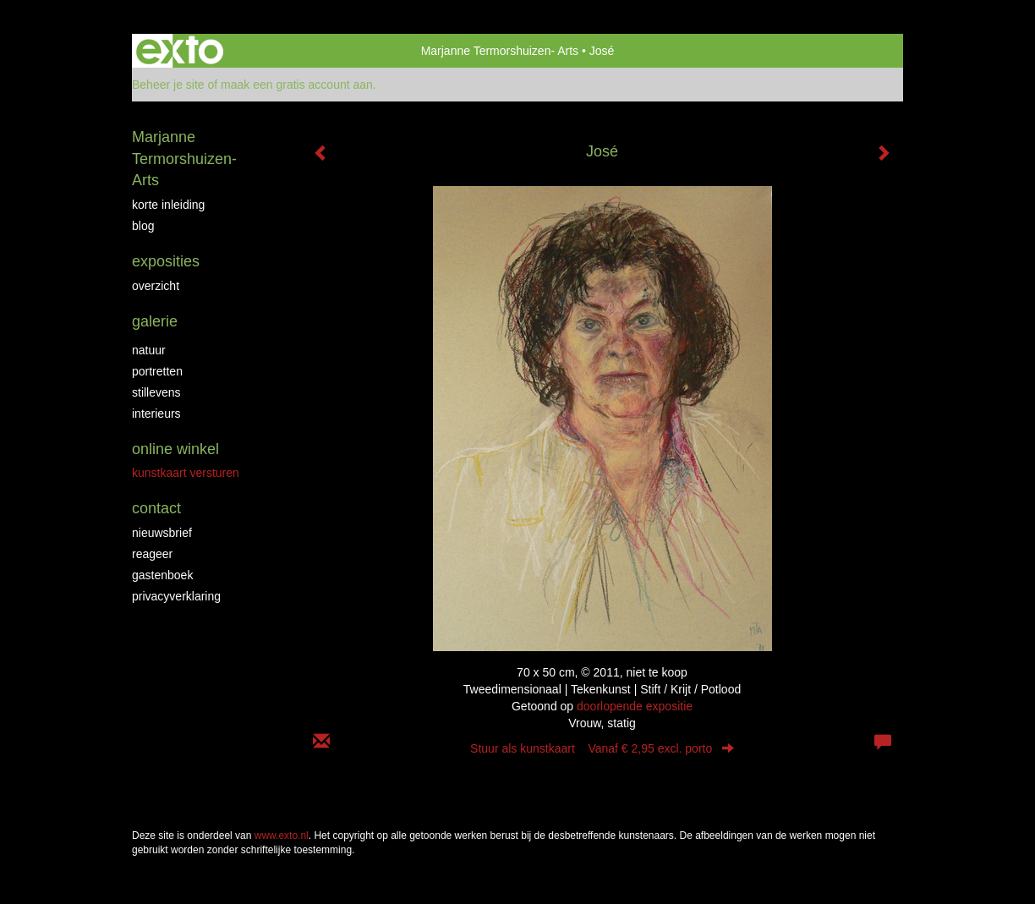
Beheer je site (168, 84)
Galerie (155, 321)
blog (143, 226)
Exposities (166, 261)
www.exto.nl (282, 835)
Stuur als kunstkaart (602, 748)
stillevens (156, 392)
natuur (149, 350)
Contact (156, 508)
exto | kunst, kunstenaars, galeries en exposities (179, 51)
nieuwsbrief (162, 533)
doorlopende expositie (635, 706)
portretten (157, 371)
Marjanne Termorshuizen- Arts (499, 51)
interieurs (156, 413)
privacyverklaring (176, 596)
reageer (152, 554)
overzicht (155, 286)
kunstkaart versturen (185, 472)
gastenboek (162, 575)
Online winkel (175, 449)
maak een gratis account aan (297, 84)
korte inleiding (168, 204)
